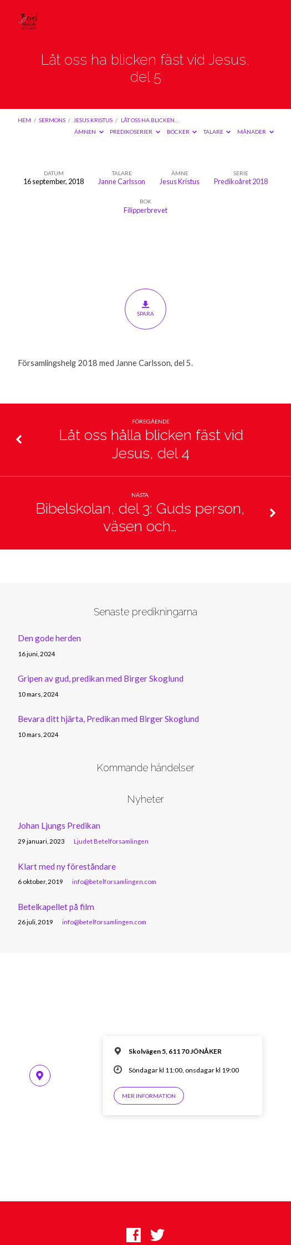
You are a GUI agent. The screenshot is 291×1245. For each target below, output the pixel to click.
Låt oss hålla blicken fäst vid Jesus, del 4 (151, 443)
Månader (255, 131)
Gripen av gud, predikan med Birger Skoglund (100, 678)
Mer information (149, 1095)
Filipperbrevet (145, 210)
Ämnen (89, 131)
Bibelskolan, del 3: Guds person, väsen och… (140, 517)
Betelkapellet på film (56, 907)
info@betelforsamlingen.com (114, 881)
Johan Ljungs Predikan (59, 825)
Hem (24, 120)
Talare (217, 131)
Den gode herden (49, 638)
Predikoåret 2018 (241, 181)
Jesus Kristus (93, 120)
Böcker (182, 131)
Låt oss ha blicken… (149, 120)
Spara (145, 308)
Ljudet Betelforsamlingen (111, 841)
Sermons (52, 120)
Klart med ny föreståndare (67, 866)
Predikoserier (135, 131)
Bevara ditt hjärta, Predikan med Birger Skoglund (108, 719)
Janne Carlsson (121, 181)
